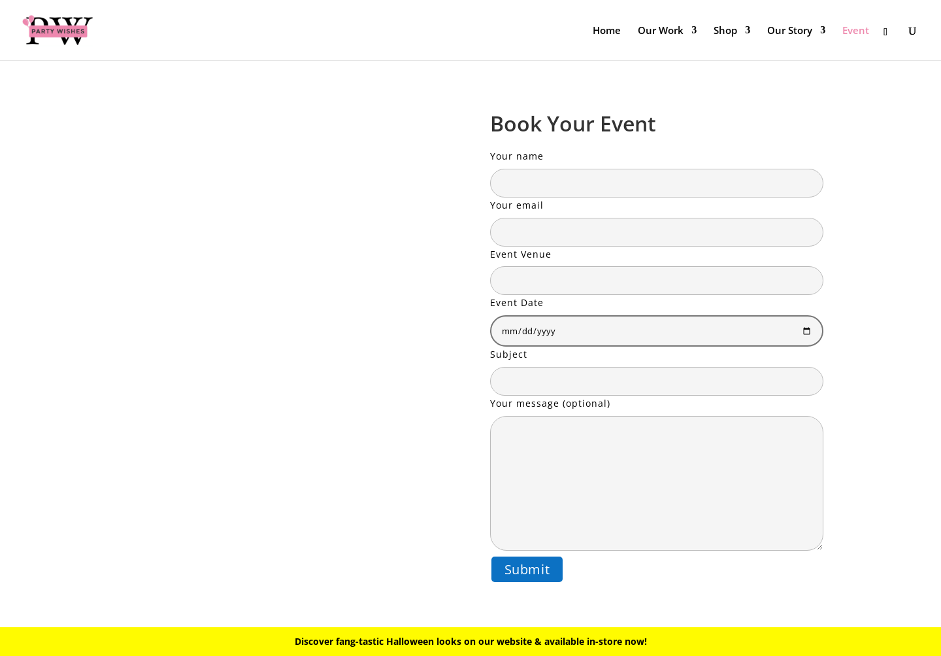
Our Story (789, 31)
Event (855, 31)
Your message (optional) (656, 475)
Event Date (656, 316)
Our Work (661, 31)
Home (607, 31)
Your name (656, 169)
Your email (656, 218)
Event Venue (656, 267)
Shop (725, 31)
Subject (656, 367)
